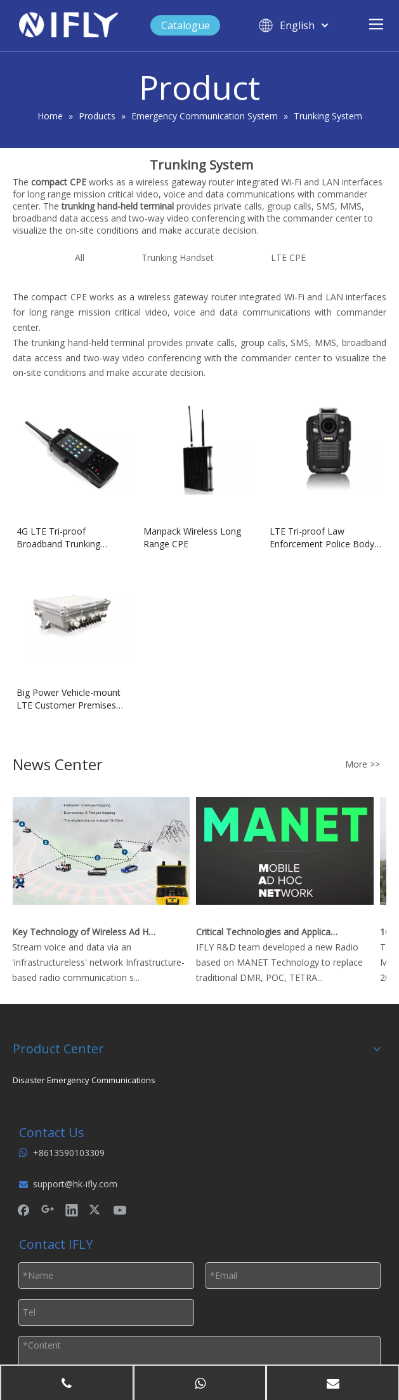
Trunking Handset (177, 257)
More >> (362, 764)
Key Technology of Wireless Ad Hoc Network (86, 932)
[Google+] (47, 1209)
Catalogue (185, 25)
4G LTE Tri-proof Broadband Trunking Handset (58, 537)
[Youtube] (120, 1209)
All (79, 257)
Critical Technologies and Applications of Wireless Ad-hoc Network (270, 932)
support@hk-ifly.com (75, 1184)
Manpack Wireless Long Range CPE (192, 537)
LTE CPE (288, 257)
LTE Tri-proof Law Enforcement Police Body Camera (322, 537)
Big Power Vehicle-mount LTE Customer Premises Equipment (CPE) (68, 699)
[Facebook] (23, 1209)
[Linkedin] (72, 1209)
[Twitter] (96, 1209)
